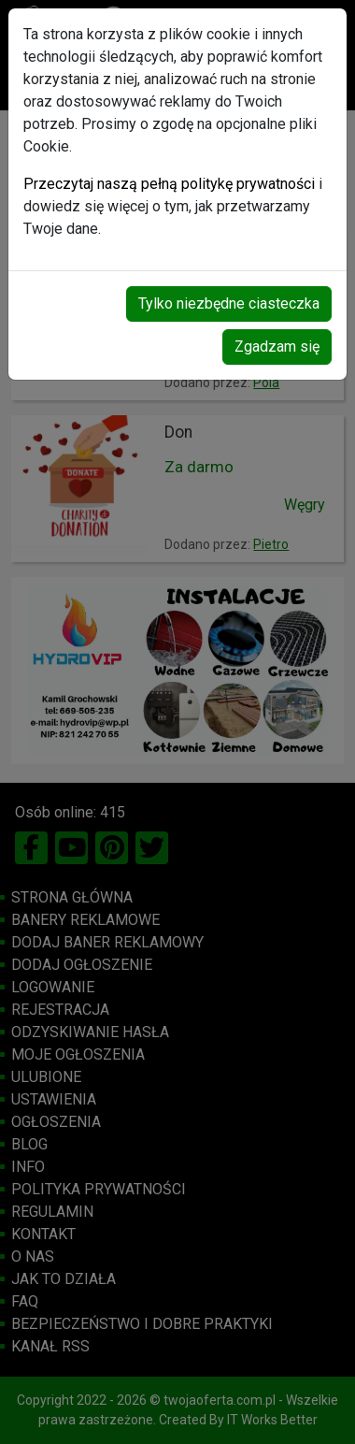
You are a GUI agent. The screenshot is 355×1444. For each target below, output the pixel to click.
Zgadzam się (277, 346)
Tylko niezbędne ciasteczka (229, 303)
